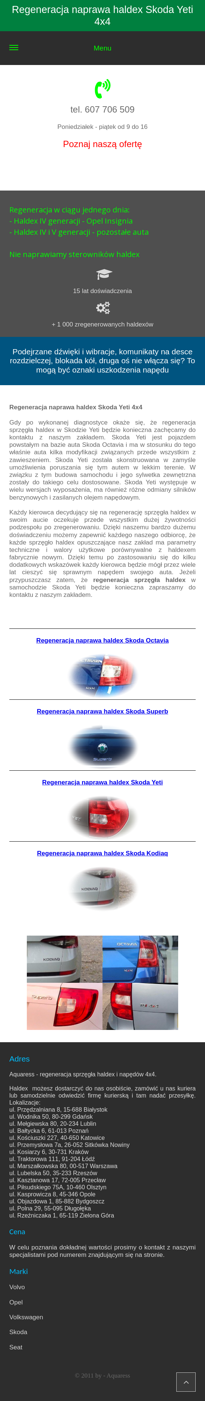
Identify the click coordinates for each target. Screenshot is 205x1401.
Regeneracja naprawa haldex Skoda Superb (102, 711)
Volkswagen (26, 1317)
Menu (60, 54)
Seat (15, 1347)
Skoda (18, 1332)
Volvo (17, 1287)
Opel (16, 1302)
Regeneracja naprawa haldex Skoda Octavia (102, 640)
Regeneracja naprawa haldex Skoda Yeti (102, 782)
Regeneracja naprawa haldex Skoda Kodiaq (102, 853)
